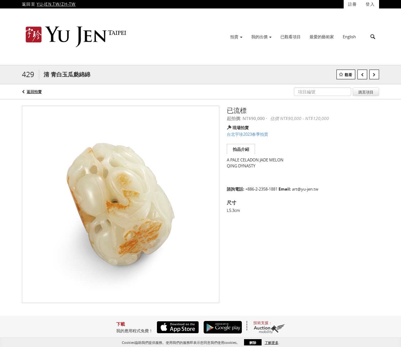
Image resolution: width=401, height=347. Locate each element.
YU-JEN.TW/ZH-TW (56, 4)
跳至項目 (365, 91)
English (349, 36)
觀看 (348, 74)
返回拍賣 (34, 91)
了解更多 (272, 342)
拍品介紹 (241, 149)
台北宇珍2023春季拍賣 (247, 134)
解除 (252, 342)
